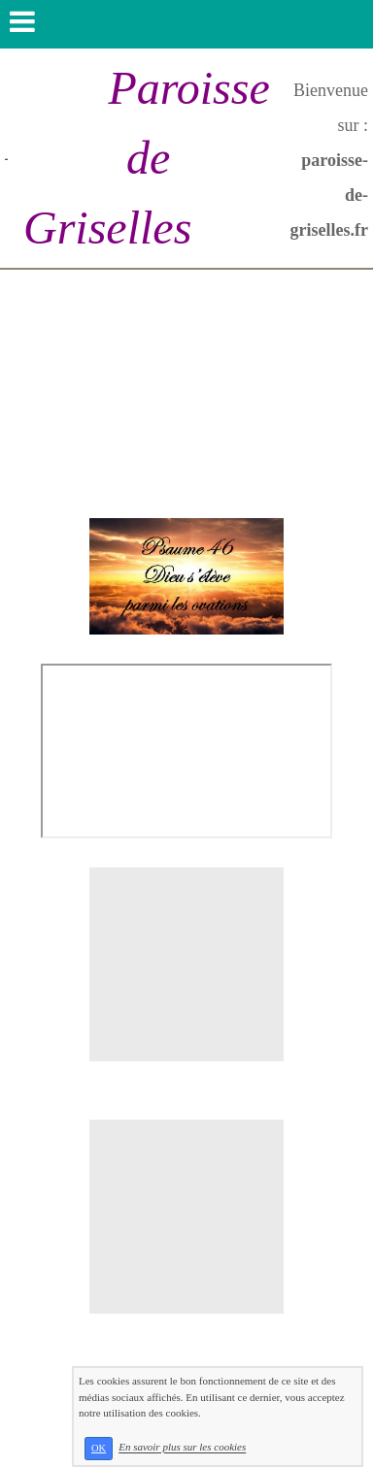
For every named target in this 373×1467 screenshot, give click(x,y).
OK (98, 1448)
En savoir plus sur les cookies (182, 1447)
